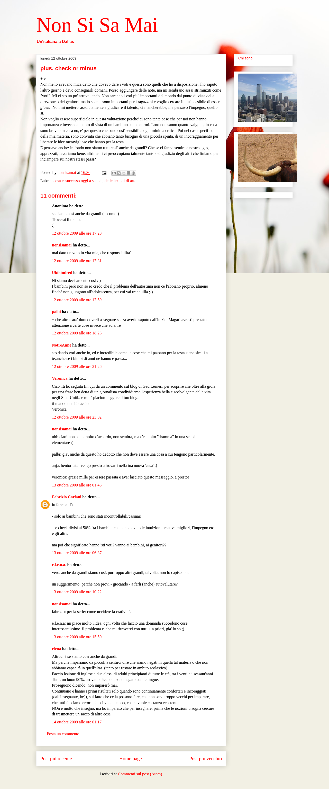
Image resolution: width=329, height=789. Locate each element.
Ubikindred (62, 272)
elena (56, 648)
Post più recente (56, 758)
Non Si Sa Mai (97, 25)
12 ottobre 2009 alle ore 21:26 (77, 366)
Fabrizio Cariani (66, 497)
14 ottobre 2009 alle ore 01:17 (77, 722)
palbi (56, 311)
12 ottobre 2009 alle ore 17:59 (77, 300)
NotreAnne (61, 345)
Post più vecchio (205, 758)
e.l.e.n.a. (59, 565)
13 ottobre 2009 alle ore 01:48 (77, 485)
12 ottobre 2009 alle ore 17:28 (77, 233)
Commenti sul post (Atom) (140, 774)
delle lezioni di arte (120, 181)
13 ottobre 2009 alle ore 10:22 (77, 592)
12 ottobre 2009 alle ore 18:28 (77, 333)
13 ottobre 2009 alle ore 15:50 (77, 637)
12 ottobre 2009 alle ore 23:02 (77, 417)
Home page (130, 758)
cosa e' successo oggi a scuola (78, 181)
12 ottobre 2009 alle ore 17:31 (77, 261)
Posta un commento (63, 734)
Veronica (59, 378)
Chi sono (245, 58)
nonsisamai (61, 245)
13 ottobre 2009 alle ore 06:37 (77, 553)
